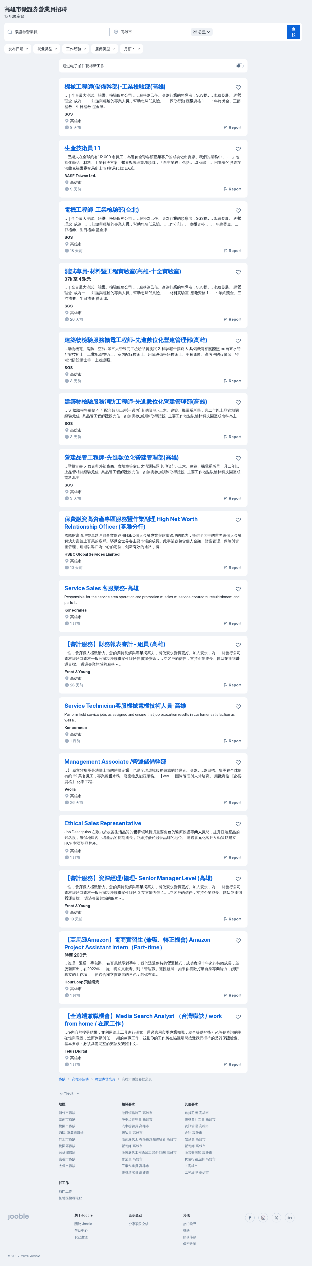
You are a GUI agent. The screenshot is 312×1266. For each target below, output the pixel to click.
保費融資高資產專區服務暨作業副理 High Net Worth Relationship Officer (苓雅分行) (131, 523)
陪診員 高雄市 (132, 1133)
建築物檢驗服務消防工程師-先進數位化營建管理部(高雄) (135, 401)
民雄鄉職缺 (67, 1152)
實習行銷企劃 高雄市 (200, 1159)
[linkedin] (289, 1217)
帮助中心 (81, 1230)
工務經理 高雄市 (197, 1172)
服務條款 (189, 1237)
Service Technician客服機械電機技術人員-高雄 (125, 705)
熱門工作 (65, 1191)
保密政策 (189, 1244)
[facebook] (250, 1217)
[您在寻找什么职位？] (56, 32)
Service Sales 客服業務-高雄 (101, 588)
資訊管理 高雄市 (197, 1126)
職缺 (186, 1230)
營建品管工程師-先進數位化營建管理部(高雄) (121, 457)
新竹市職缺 (67, 1113)
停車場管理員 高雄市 (137, 1119)
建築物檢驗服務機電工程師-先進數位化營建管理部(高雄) (135, 340)
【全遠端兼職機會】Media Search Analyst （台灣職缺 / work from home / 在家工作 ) (143, 1020)
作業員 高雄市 (132, 1159)
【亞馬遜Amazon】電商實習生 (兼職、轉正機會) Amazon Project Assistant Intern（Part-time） (137, 943)
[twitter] (276, 1217)
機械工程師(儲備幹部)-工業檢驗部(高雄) (114, 86)
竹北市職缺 (67, 1139)
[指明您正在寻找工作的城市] (162, 32)
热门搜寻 (189, 1224)
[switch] (240, 65)
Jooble (35, 1256)
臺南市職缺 (67, 1119)
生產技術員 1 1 (82, 148)
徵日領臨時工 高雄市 (137, 1113)
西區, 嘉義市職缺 (71, 1133)
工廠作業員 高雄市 (135, 1166)
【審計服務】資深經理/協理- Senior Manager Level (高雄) (138, 878)
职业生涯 (81, 1237)
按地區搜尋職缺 (70, 1198)
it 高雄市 (191, 1166)
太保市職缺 (67, 1166)
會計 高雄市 (193, 1133)
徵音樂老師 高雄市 (198, 1152)
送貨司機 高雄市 (197, 1113)
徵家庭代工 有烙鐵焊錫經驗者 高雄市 (149, 1139)
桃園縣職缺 (67, 1146)
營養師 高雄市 (132, 1146)
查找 (293, 32)
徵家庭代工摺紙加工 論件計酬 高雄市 (149, 1152)
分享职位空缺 (139, 1224)
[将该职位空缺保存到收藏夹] (238, 87)
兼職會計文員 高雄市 (200, 1119)
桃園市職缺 (67, 1126)
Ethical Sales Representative (102, 823)
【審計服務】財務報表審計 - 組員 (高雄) (114, 644)
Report (232, 127)
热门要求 (70, 1093)
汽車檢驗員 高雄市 (135, 1126)
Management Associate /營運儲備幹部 (115, 761)
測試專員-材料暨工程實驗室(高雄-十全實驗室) (122, 271)
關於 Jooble (83, 1224)
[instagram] (263, 1217)
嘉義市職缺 (67, 1159)
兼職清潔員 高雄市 (135, 1172)
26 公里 (202, 32)
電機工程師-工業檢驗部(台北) (101, 209)
